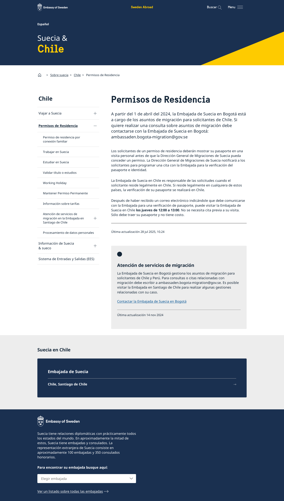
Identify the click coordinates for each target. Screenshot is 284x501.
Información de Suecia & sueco (56, 245)
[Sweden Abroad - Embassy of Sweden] (56, 7)
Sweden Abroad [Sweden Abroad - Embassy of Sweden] (142, 7)
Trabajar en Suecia (56, 152)
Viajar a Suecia (49, 113)
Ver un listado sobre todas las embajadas (70, 491)
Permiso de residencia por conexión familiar (61, 139)
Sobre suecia (59, 75)
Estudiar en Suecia (56, 162)
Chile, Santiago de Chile (67, 384)
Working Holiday (55, 183)
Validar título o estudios (60, 173)
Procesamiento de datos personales (68, 233)
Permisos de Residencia (58, 125)
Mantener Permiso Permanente (65, 193)
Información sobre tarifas (61, 204)
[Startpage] (41, 75)
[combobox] (86, 478)
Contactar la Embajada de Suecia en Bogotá (151, 301)
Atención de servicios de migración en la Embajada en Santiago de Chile (63, 218)
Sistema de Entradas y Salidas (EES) (66, 259)
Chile (77, 75)
